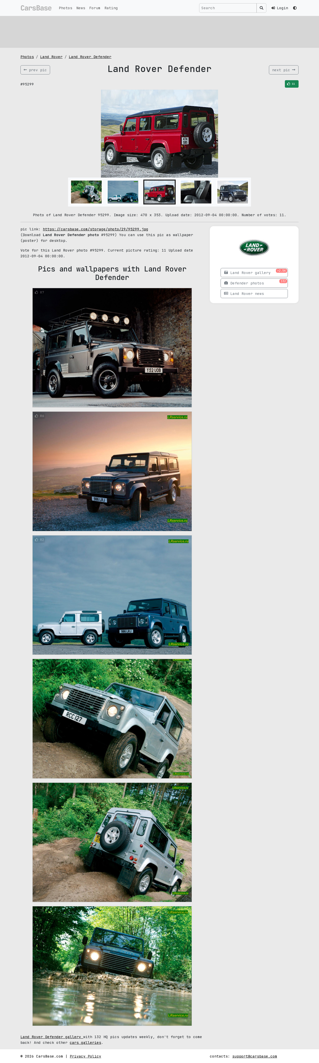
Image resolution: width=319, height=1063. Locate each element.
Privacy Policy (85, 1056)
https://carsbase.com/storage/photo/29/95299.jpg (95, 229)
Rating (111, 7)
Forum (94, 7)
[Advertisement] (159, 31)
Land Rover (51, 56)
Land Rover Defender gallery (51, 1036)
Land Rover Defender (90, 56)
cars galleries (85, 1042)
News (80, 7)
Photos (65, 7)
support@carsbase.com (254, 1056)
